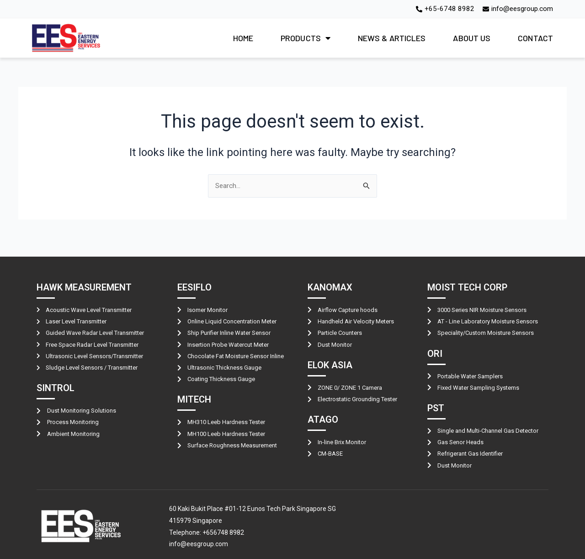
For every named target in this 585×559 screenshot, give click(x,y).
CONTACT (535, 38)
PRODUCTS (305, 38)
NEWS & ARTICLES (392, 38)
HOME (243, 38)
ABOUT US (471, 38)
